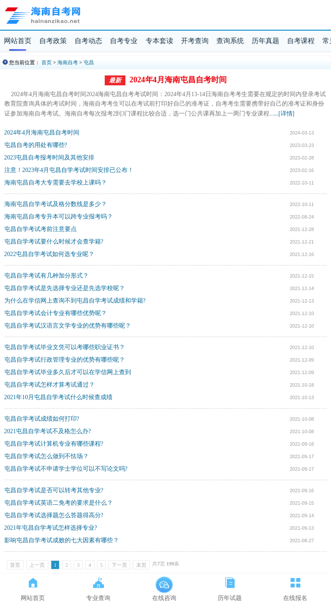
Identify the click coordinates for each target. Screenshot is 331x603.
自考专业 (123, 40)
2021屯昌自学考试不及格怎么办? (47, 431)
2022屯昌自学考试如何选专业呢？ (49, 254)
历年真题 (265, 40)
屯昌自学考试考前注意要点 (40, 229)
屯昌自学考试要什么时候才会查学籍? (53, 241)
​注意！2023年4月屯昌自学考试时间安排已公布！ (69, 170)
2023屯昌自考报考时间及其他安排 (49, 157)
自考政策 (53, 40)
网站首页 (17, 40)
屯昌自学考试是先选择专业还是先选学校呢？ (64, 288)
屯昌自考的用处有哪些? (35, 145)
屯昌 (89, 62)
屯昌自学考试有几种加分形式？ (46, 275)
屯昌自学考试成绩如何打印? (41, 419)
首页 (46, 62)
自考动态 (88, 40)
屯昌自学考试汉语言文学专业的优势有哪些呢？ (67, 325)
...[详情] (284, 113)
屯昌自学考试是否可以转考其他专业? (53, 490)
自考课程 (301, 40)
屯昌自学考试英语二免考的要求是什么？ (58, 503)
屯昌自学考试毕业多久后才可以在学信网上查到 (67, 372)
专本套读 (159, 40)
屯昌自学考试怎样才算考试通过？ (49, 384)
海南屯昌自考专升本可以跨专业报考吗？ (58, 216)
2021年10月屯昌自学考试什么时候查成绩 (58, 397)
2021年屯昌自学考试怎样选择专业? (50, 528)
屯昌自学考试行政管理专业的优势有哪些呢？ (64, 359)
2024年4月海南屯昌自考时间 (178, 79)
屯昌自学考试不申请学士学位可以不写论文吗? (66, 469)
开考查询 (195, 40)
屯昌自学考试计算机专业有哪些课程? (53, 444)
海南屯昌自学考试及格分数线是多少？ (55, 204)
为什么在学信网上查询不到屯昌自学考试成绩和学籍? (75, 300)
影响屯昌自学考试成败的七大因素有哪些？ (61, 540)
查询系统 (230, 40)
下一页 (119, 565)
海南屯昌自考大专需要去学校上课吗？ (55, 182)
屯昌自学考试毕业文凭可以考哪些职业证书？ (64, 347)
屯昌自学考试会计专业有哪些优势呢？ (55, 313)
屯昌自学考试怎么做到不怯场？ (46, 456)
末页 (141, 565)
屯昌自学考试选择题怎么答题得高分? (53, 515)
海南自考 (67, 62)
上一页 (37, 565)
